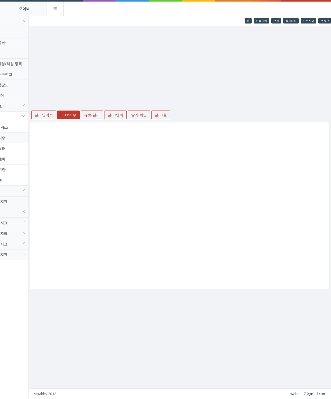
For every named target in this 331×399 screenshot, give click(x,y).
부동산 (324, 20)
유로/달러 (16, 148)
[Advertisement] (189, 65)
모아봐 (24, 8)
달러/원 (14, 180)
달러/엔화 (16, 159)
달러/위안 (16, 169)
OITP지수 (16, 137)
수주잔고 (308, 20)
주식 (276, 20)
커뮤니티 (261, 20)
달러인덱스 (17, 127)
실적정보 (291, 20)
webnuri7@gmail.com (308, 393)
